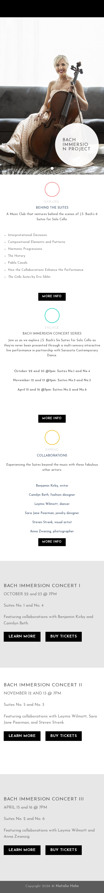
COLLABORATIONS (52, 455)
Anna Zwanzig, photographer (52, 531)
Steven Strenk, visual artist (52, 522)
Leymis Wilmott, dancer (52, 504)
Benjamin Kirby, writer (52, 485)
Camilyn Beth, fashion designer (52, 494)
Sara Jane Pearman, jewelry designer (52, 513)
